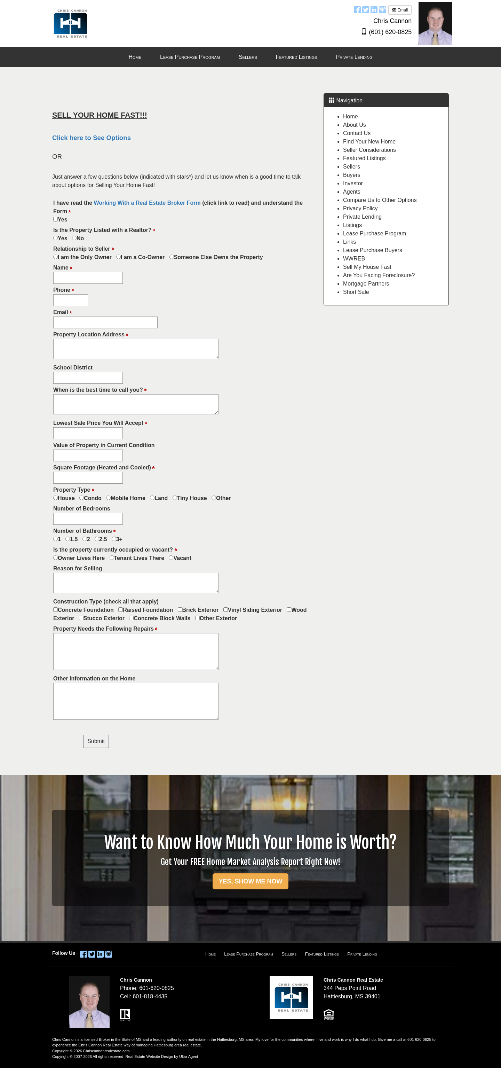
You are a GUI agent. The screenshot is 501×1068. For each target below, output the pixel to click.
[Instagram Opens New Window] (382, 10)
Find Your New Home (369, 142)
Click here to (72, 137)
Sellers (351, 167)
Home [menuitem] (134, 57)
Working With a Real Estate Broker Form (147, 203)
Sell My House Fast (367, 267)
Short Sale (356, 292)
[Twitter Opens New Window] (365, 10)
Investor (353, 183)
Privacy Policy (360, 208)
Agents (351, 192)
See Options (112, 137)
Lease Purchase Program (374, 233)
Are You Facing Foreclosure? (379, 275)
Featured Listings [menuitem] (296, 57)
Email (400, 10)
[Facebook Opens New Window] (357, 10)
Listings (352, 225)
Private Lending (362, 217)
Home (350, 116)
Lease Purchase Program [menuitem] (190, 57)
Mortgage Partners (366, 284)
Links (349, 242)
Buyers (351, 175)
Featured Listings (364, 158)
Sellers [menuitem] (248, 57)
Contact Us (357, 133)
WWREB (354, 259)
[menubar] (250, 57)
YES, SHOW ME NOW (250, 881)
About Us (354, 125)
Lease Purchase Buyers (372, 250)
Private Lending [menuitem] (354, 57)
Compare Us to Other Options (380, 200)
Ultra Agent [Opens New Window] (188, 1056)
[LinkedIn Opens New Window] (374, 10)
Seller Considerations (369, 150)
